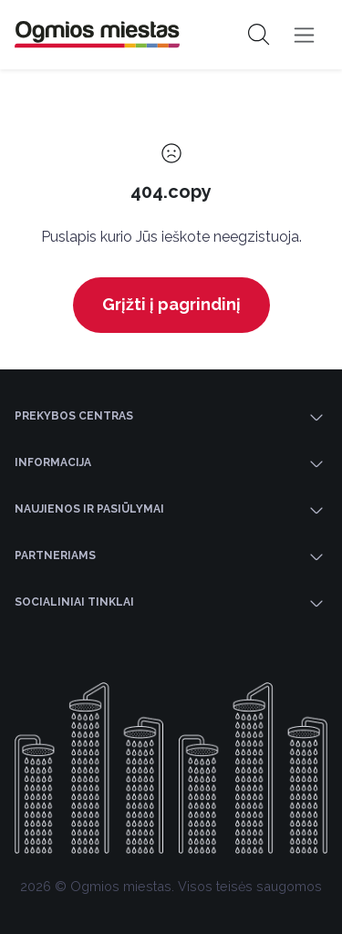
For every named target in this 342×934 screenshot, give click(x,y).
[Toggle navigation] (304, 35)
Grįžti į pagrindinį (171, 304)
